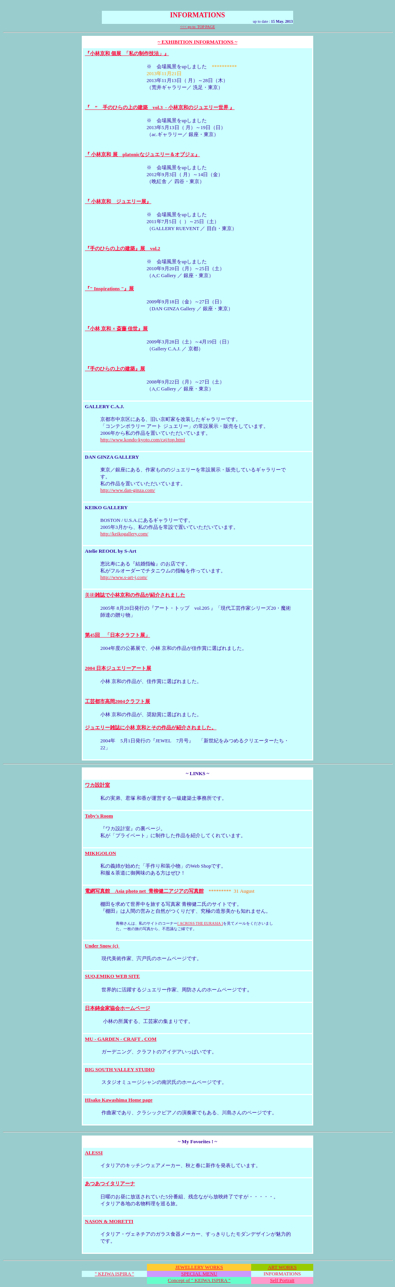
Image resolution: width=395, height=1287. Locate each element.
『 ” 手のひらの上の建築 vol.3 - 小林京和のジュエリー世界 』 (160, 107)
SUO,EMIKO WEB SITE (112, 976)
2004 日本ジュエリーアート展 (118, 668)
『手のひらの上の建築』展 (115, 369)
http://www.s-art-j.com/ (123, 577)
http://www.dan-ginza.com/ (127, 490)
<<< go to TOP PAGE (197, 27)
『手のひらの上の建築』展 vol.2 (122, 248)
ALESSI (94, 1153)
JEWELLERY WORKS (199, 1267)
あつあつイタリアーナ (110, 1183)
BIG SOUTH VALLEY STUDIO (120, 1069)
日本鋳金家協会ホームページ (117, 1008)
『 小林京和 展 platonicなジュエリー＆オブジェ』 (142, 154)
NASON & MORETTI (109, 1221)
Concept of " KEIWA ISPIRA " (199, 1280)
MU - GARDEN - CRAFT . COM (121, 1039)
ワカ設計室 (97, 785)
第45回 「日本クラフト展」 (117, 635)
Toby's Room (99, 816)
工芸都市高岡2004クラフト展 (117, 701)
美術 (135, 595)
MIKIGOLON (100, 853)
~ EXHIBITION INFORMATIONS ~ (198, 42)
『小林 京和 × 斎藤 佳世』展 (116, 328)
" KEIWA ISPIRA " (114, 1274)
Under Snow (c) (102, 946)
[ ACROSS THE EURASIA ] (200, 923)
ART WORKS (282, 1267)
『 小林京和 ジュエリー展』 (118, 201)
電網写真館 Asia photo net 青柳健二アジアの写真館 (144, 891)
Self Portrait (282, 1280)
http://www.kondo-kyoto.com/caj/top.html (142, 439)
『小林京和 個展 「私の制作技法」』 (127, 53)
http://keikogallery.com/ (124, 534)
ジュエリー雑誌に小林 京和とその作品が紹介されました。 (150, 727)
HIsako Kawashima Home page (118, 1100)
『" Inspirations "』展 (109, 288)
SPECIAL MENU (199, 1274)
